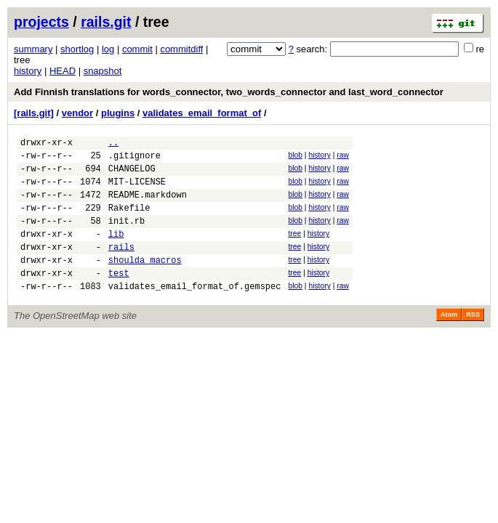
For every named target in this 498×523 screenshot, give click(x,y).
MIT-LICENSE (137, 190)
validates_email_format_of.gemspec (194, 312)
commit (137, 49)
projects (41, 22)
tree (294, 249)
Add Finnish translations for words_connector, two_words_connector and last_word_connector (228, 91)
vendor (77, 113)
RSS (473, 340)
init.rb (126, 236)
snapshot (103, 70)
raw (343, 157)
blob (295, 157)
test (118, 297)
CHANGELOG (132, 175)
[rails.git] (34, 113)
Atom (449, 340)
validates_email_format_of (201, 113)
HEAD (62, 70)
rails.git (106, 22)
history (27, 70)
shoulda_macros (145, 281)
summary (33, 49)
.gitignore (134, 159)
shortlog (77, 49)
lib (116, 251)
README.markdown (147, 205)
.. (113, 144)
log (108, 49)
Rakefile (129, 220)
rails (121, 266)
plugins (117, 113)
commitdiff (181, 49)
